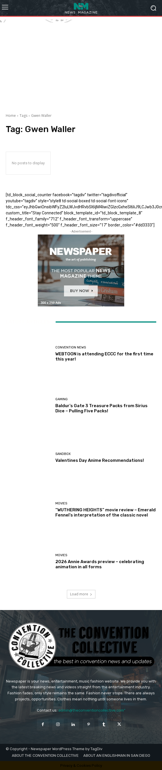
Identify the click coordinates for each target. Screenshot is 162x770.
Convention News (70, 347)
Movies (61, 503)
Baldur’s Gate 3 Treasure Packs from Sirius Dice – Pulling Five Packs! (101, 408)
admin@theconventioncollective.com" (91, 710)
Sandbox (63, 453)
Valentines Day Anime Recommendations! (99, 460)
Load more (81, 594)
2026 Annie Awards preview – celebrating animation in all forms (99, 564)
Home (11, 115)
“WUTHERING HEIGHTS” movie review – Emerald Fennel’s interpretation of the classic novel (105, 512)
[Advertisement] (81, 62)
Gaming (61, 399)
